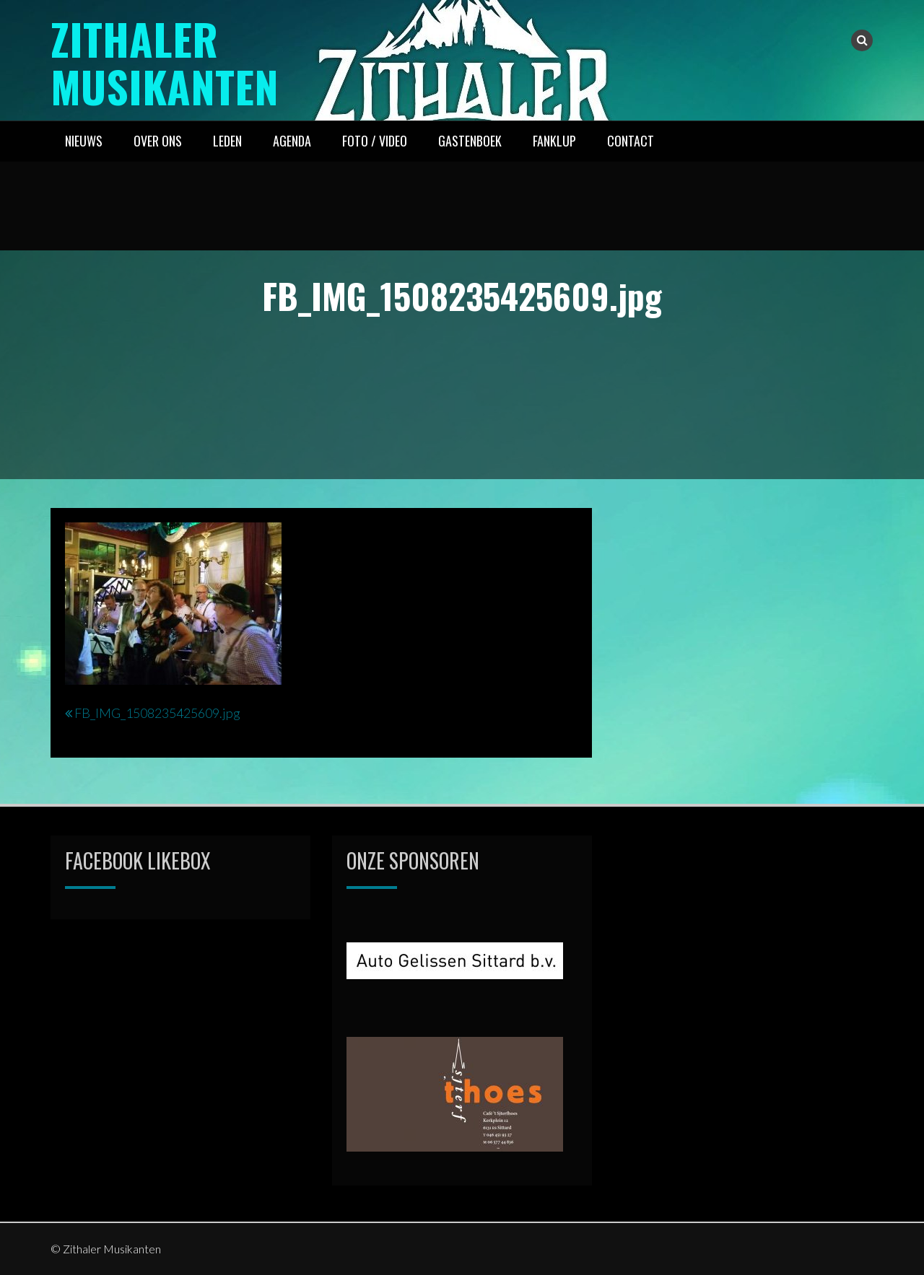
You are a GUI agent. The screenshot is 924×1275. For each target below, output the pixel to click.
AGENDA (292, 140)
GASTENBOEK (470, 140)
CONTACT (630, 140)
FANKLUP (554, 140)
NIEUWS (84, 140)
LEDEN (227, 140)
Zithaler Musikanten (166, 62)
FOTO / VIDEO (374, 140)
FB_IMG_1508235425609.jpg (157, 713)
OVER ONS (158, 140)
